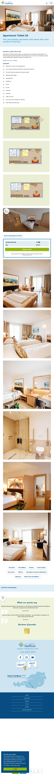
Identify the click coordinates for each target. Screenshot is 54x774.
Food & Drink (41, 567)
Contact (27, 706)
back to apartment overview (13, 235)
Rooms (31, 567)
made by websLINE (26, 709)
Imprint (27, 695)
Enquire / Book (27, 249)
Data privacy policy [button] (15, 765)
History (20, 572)
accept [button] (15, 769)
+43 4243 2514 (28, 652)
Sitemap (27, 701)
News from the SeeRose (31, 576)
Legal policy (27, 698)
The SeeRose (22, 567)
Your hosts (11, 572)
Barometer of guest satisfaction (36, 572)
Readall (3, 598)
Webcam (18, 576)
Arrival (27, 704)
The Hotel (12, 567)
